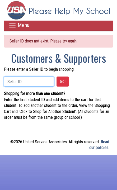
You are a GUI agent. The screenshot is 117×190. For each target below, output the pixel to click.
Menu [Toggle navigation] (18, 26)
